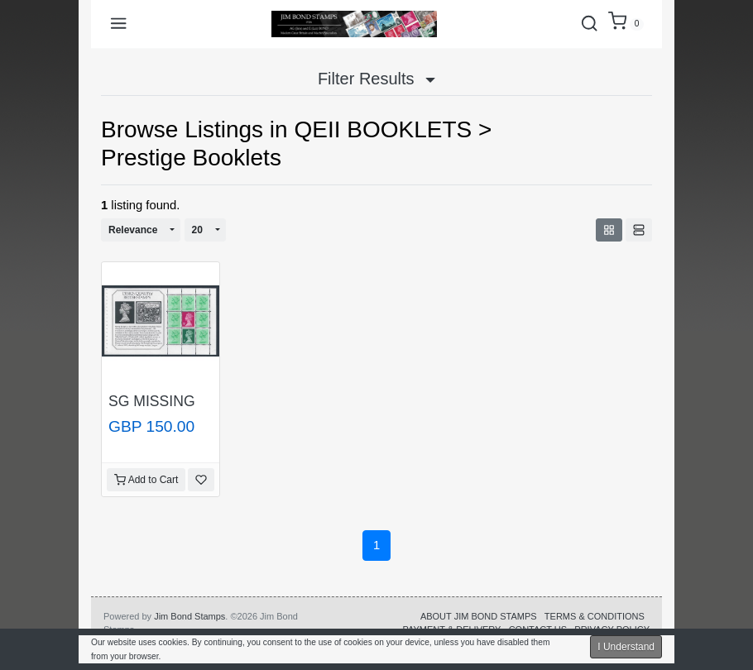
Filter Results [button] (376, 78)
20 (197, 230)
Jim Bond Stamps (189, 616)
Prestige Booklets (191, 157)
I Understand (626, 647)
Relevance (132, 230)
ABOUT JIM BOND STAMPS (478, 616)
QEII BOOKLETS (383, 129)
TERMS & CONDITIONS (594, 616)
